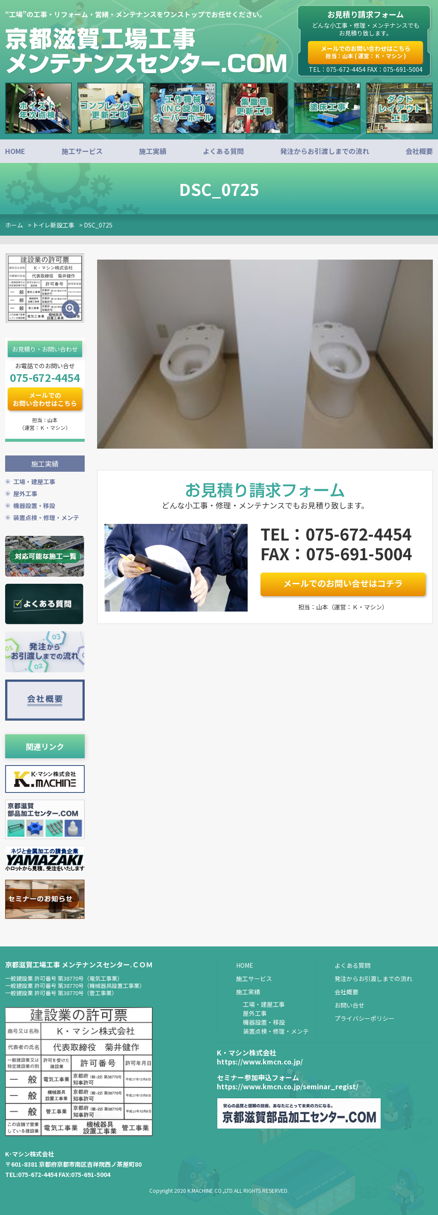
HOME (15, 151)
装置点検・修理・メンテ (46, 516)
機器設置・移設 (34, 504)
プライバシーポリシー (364, 1017)
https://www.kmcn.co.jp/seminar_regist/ (287, 1085)
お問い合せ (349, 1004)
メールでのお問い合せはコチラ (343, 583)
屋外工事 (25, 492)
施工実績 (152, 151)
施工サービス (82, 151)
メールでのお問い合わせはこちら (366, 52)
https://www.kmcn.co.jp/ (260, 1060)
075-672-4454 (45, 377)
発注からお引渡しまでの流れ (324, 151)
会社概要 (419, 151)
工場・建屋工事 (34, 480)
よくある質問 (223, 151)
